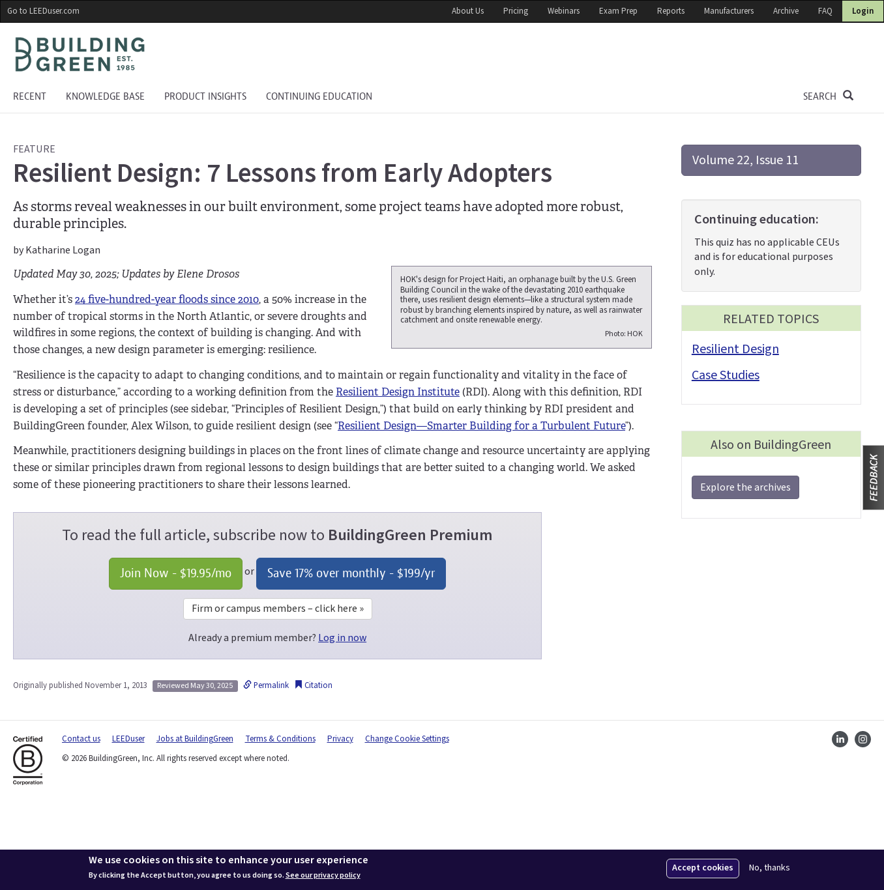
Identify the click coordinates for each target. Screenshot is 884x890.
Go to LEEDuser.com (43, 11)
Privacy (340, 823)
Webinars (564, 11)
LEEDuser (128, 823)
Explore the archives (745, 487)
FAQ (825, 11)
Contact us (81, 823)
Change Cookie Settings (407, 823)
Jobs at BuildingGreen (194, 823)
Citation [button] (313, 769)
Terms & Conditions (280, 823)
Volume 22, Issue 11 (745, 160)
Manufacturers (729, 11)
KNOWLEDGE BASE (105, 96)
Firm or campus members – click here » (278, 692)
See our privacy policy (323, 875)
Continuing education (319, 96)
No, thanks (769, 868)
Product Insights (205, 96)
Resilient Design (735, 349)
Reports (671, 11)
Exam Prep (618, 11)
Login (863, 11)
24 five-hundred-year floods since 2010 (167, 299)
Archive (786, 11)
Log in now (342, 722)
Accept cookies (702, 867)
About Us (468, 11)
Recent (29, 96)
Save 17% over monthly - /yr (351, 657)
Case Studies (725, 375)
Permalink (266, 769)
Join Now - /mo (175, 657)
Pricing (515, 11)
